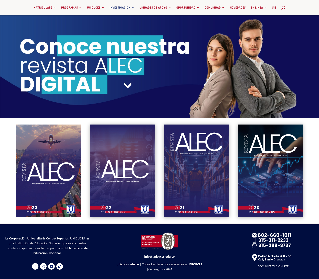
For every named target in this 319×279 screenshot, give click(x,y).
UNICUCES (94, 7)
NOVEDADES (238, 7)
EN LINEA (257, 7)
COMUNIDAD (213, 7)
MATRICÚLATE (43, 7)
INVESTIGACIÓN (120, 7)
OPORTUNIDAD (186, 7)
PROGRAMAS (69, 7)
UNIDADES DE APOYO (153, 7)
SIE (274, 7)
